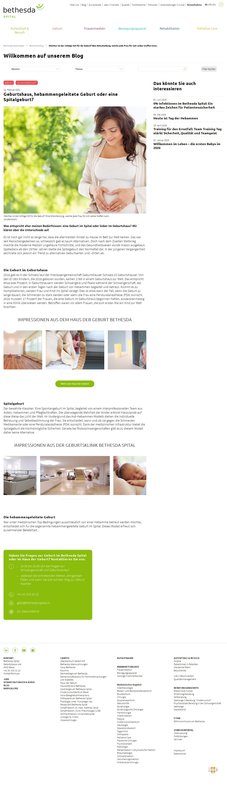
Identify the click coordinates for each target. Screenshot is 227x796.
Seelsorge (179, 706)
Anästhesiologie (125, 687)
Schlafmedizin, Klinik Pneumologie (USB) (80, 710)
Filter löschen (208, 69)
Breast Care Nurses (183, 690)
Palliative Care (124, 737)
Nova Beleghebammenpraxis (74, 695)
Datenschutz (180, 753)
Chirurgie (121, 697)
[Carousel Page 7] (77, 373)
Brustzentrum (123, 694)
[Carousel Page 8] (80, 373)
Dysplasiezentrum (126, 700)
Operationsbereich (126, 728)
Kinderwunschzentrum (128, 721)
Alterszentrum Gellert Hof (72, 661)
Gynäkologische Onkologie (130, 709)
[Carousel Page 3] (66, 373)
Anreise (177, 661)
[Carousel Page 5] (72, 373)
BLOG (6, 685)
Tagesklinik (122, 731)
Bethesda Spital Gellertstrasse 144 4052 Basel (12, 664)
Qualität (125, 4)
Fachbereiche (138, 4)
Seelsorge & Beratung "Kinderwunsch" (193, 700)
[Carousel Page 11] (89, 373)
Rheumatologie (124, 752)
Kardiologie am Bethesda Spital (76, 689)
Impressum (179, 750)
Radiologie (122, 746)
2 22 (36, 594)
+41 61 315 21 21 (12, 670)
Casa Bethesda (67, 667)
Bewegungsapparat (127, 673)
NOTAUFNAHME (125, 658)
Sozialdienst (180, 709)
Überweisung (180, 733)
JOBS (6, 679)
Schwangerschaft (27, 82)
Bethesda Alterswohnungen (74, 664)
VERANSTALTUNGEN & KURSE (19, 682)
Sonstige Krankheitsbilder (130, 676)
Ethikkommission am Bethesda (189, 721)
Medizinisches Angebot (129, 684)
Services (178, 739)
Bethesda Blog (36, 45)
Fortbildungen (181, 736)
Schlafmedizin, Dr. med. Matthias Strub (79, 707)
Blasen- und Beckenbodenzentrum (134, 690)
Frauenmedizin (124, 669)
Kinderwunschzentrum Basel (74, 692)
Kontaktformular (12, 673)
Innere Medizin (124, 715)
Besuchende (180, 670)
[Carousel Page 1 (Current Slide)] (60, 373)
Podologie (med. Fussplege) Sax (76, 701)
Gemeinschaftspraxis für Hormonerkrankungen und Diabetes (83, 678)
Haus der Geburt (68, 682)
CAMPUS (64, 658)
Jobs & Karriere (111, 4)
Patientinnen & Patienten (186, 664)
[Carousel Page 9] (83, 373)
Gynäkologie (123, 706)
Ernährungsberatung (184, 694)
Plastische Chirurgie (127, 740)
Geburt (9, 82)
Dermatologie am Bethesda (73, 673)
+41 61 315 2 (25, 594)
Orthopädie (122, 734)
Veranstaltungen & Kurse (172, 4)
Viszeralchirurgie (68, 720)
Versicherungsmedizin (128, 759)
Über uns (74, 4)
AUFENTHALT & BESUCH (186, 658)
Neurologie (122, 725)
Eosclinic (64, 670)
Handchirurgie (124, 712)
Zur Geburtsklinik (28, 611)
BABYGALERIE (11, 688)
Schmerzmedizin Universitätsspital (77, 713)
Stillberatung (180, 697)
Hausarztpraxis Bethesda (72, 685)
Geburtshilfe (123, 703)
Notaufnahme (194, 4)
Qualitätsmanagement (185, 679)
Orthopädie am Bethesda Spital (76, 698)
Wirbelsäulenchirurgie (128, 762)
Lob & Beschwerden (184, 676)
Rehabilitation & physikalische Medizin (136, 749)
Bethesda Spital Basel (14, 45)
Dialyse (120, 718)
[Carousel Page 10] (86, 373)
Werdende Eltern (182, 667)
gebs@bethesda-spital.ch (33, 603)
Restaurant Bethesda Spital (73, 704)
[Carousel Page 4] (69, 373)
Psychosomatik (124, 743)
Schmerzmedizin (125, 756)
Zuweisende (95, 4)
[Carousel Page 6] (74, 373)
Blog (84, 4)
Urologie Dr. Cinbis (69, 716)
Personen (152, 4)
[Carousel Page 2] (63, 373)
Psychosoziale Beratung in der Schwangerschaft (197, 703)
